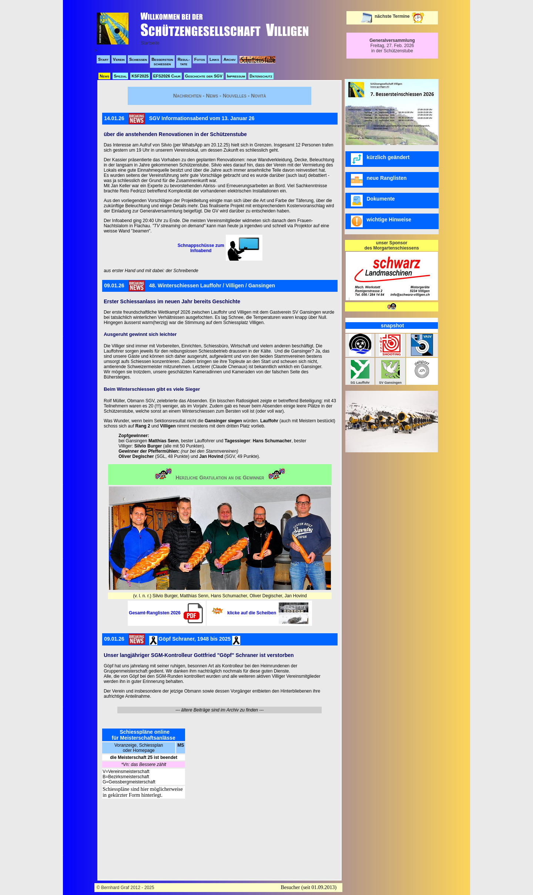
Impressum (236, 76)
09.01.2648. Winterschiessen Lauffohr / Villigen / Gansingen (189, 285)
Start (103, 59)
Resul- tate (184, 61)
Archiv (230, 59)
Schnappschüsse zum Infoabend (201, 248)
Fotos (199, 59)
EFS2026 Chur (167, 76)
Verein (119, 59)
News (104, 76)
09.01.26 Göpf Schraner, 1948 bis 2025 (172, 639)
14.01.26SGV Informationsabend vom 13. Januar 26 (179, 118)
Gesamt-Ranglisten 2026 (167, 612)
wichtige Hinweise (381, 221)
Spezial (120, 76)
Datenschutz (260, 76)
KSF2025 (139, 76)
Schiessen (138, 59)
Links (214, 59)
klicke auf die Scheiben (267, 612)
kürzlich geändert (380, 159)
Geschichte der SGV (203, 76)
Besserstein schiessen (162, 61)
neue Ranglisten (379, 180)
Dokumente (373, 201)
